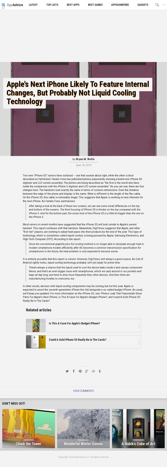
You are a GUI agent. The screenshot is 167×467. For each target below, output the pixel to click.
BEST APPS (73, 4)
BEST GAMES (95, 4)
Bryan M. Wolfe (85, 159)
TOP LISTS (52, 4)
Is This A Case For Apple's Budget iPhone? (82, 297)
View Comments (83, 390)
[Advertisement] (83, 36)
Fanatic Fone (59, 179)
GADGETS (142, 4)
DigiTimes (98, 228)
